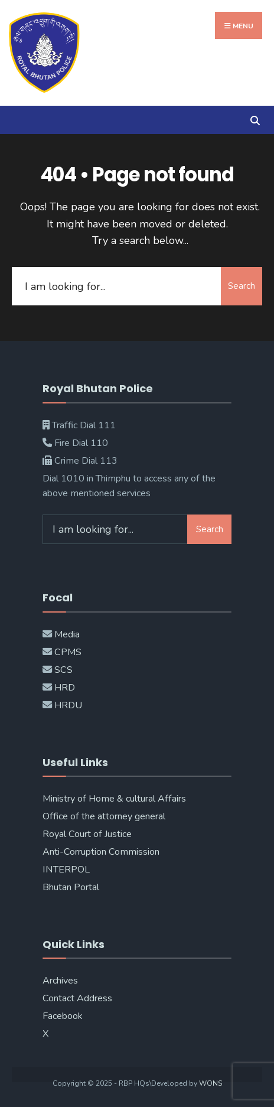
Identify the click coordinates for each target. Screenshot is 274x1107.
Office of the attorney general (104, 816)
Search (241, 286)
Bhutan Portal (71, 887)
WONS (210, 1083)
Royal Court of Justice (87, 834)
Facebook (63, 1016)
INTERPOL (66, 869)
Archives (60, 980)
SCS (63, 669)
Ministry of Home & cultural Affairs (114, 798)
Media (67, 634)
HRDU (68, 705)
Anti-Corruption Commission (101, 851)
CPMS (66, 652)
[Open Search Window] (254, 119)
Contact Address (77, 998)
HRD (64, 687)
